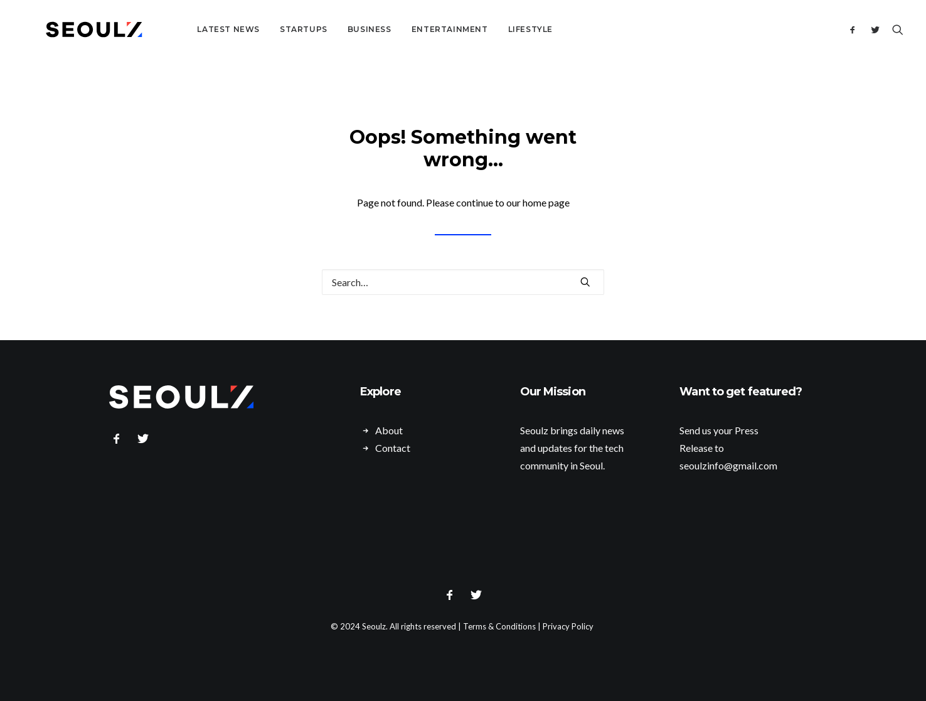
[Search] (894, 29)
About (389, 430)
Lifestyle (498, 29)
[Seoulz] (78, 29)
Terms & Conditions (499, 626)
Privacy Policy (568, 626)
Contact (392, 448)
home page (546, 202)
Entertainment (417, 29)
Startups (271, 29)
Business (337, 29)
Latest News (195, 29)
